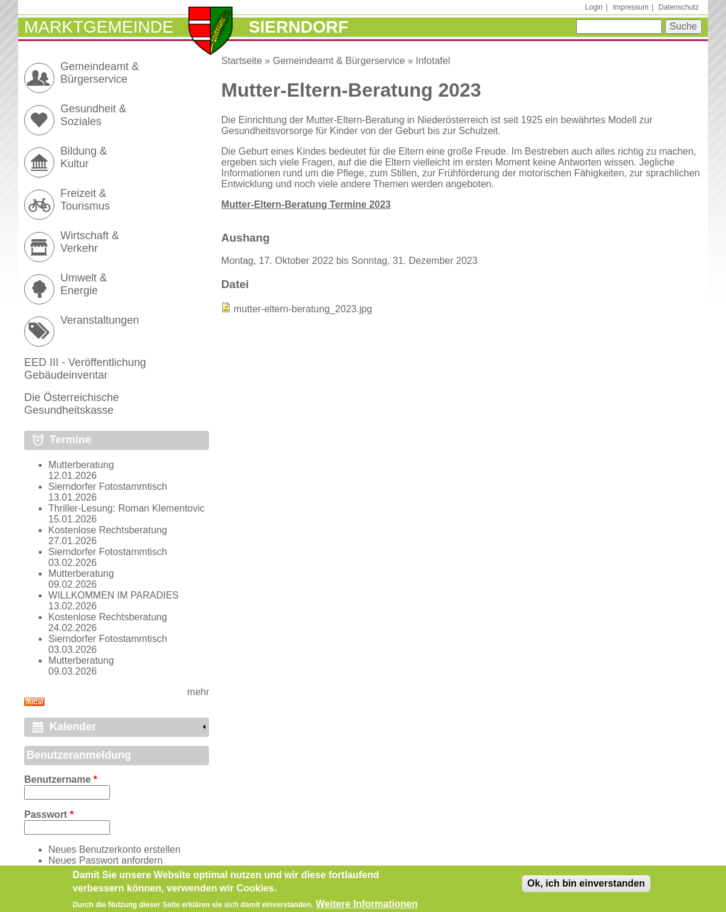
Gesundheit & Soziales (93, 115)
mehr (198, 692)
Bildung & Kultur (83, 157)
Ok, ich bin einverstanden (586, 886)
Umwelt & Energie (83, 284)
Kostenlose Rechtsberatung (107, 530)
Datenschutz (678, 7)
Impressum (630, 7)
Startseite (241, 61)
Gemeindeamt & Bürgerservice (339, 61)
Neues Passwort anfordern (105, 860)
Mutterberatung (81, 465)
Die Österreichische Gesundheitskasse (71, 403)
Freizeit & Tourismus (85, 199)
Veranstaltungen (99, 320)
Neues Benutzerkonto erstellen (114, 849)
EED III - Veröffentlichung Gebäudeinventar (85, 368)
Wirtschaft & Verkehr (89, 242)
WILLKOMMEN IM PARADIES (113, 595)
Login (594, 7)
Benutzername (60, 779)
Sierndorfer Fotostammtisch (107, 486)
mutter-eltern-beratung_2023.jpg (303, 309)
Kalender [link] (73, 727)
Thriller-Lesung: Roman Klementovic (126, 508)
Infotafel (433, 61)
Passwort (49, 814)
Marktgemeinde (98, 27)
